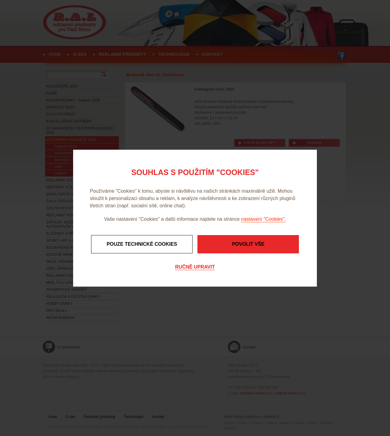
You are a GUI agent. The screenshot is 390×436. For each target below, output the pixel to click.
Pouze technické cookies (142, 244)
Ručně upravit (195, 267)
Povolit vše (248, 244)
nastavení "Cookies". (263, 219)
